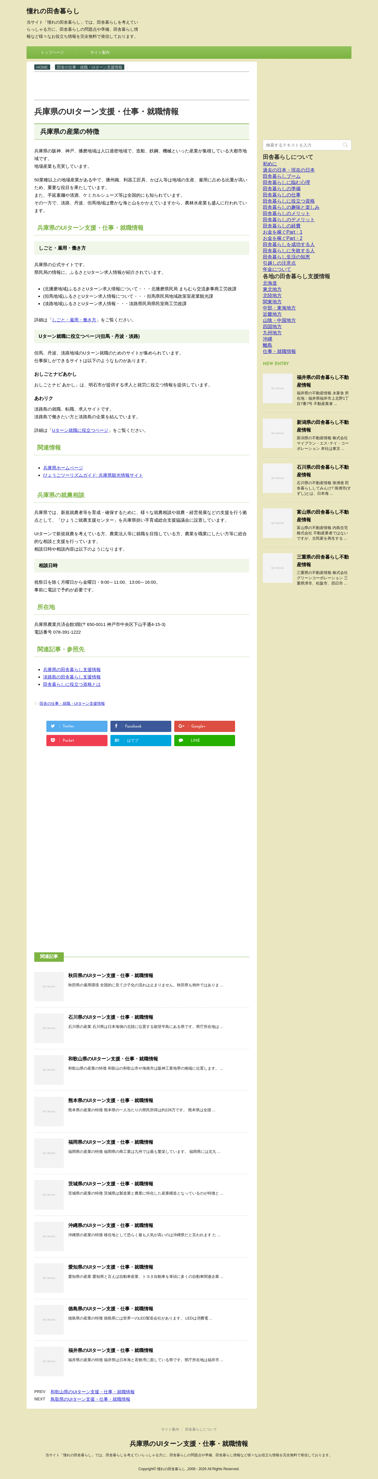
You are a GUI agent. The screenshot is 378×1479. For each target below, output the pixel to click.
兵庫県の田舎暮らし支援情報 (72, 669)
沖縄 (267, 338)
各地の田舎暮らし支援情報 (296, 276)
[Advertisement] (141, 85)
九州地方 (272, 332)
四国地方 (272, 326)
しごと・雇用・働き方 (74, 319)
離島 (267, 345)
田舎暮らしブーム (282, 176)
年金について (277, 269)
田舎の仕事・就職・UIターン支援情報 (72, 703)
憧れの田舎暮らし (53, 11)
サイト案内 (100, 52)
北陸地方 (272, 295)
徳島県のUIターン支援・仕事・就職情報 (110, 1308)
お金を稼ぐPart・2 (282, 238)
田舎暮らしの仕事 (282, 194)
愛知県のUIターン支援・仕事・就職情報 (110, 1267)
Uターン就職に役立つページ (80, 430)
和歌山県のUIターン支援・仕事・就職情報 (113, 1058)
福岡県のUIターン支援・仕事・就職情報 (110, 1142)
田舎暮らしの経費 (282, 225)
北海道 (270, 283)
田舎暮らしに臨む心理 (286, 182)
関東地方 (272, 301)
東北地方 (272, 289)
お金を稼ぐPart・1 (282, 232)
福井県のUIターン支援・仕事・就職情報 (110, 1350)
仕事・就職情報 (279, 351)
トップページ (52, 52)
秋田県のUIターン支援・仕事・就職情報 (110, 975)
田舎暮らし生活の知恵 (286, 256)
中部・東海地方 (279, 307)
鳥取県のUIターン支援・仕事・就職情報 (90, 1399)
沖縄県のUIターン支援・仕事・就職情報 (110, 1225)
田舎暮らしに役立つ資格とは (72, 684)
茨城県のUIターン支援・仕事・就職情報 (110, 1183)
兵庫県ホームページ (63, 467)
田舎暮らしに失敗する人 (289, 250)
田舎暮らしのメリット (286, 213)
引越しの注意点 (279, 263)
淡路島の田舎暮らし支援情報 (72, 676)
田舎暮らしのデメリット (289, 219)
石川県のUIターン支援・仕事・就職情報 (110, 1017)
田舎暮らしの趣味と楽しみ (291, 207)
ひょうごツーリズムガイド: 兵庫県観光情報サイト (93, 475)
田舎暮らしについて (288, 157)
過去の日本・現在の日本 (289, 170)
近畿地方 (272, 314)
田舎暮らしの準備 (282, 188)
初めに (270, 163)
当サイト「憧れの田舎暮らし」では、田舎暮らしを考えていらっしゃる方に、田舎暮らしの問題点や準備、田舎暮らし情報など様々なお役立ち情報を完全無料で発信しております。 (189, 1455)
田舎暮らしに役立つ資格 (289, 201)
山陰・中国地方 (279, 320)
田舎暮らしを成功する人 (289, 244)
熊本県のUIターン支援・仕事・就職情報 (110, 1100)
